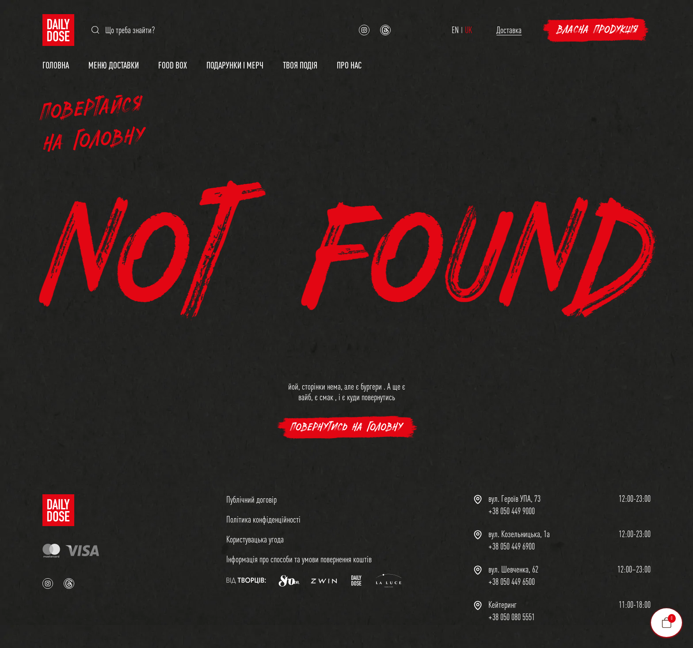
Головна (55, 65)
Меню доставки (113, 65)
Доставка (509, 30)
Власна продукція (597, 29)
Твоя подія (300, 65)
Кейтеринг (502, 604)
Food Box (172, 65)
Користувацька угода (255, 539)
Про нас (349, 65)
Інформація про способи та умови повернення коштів (299, 559)
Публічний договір (251, 499)
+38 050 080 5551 (511, 617)
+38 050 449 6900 (511, 546)
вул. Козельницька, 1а (519, 534)
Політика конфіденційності (263, 519)
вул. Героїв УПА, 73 (514, 498)
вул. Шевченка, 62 (513, 569)
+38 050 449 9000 (511, 511)
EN (455, 30)
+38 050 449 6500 (511, 581)
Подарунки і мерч (234, 65)
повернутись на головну (347, 427)
